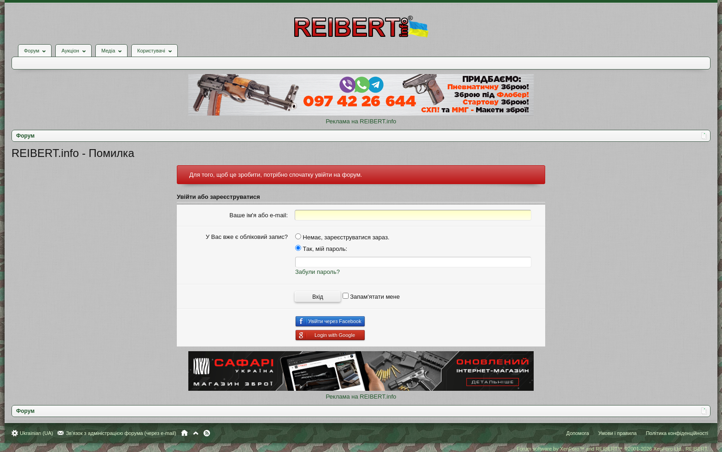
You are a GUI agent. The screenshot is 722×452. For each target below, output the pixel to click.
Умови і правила (617, 433)
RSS (207, 433)
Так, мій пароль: (321, 248)
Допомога (577, 433)
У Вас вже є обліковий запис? (247, 236)
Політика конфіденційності (677, 433)
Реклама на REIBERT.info (361, 121)
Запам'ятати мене (371, 296)
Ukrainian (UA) (36, 433)
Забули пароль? (317, 271)
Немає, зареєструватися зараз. (342, 237)
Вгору (195, 433)
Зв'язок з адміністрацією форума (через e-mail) (121, 433)
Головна (184, 433)
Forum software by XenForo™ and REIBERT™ (612, 449)
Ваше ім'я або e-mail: (258, 215)
